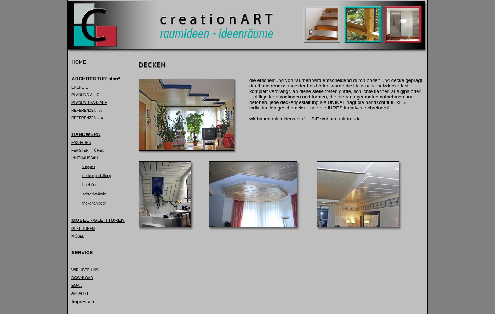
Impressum (84, 301)
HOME (79, 62)
